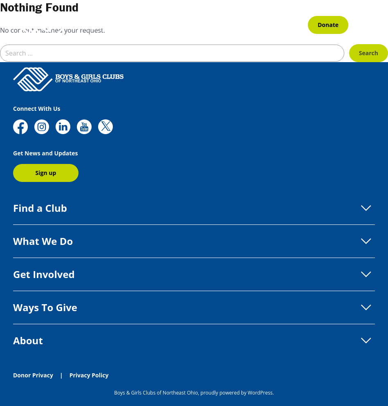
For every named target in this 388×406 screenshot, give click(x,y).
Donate (328, 25)
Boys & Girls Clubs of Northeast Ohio (156, 392)
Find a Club (194, 208)
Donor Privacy (33, 375)
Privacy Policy (89, 375)
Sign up (46, 173)
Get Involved (194, 274)
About (194, 340)
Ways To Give (194, 307)
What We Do (194, 241)
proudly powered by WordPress (236, 392)
